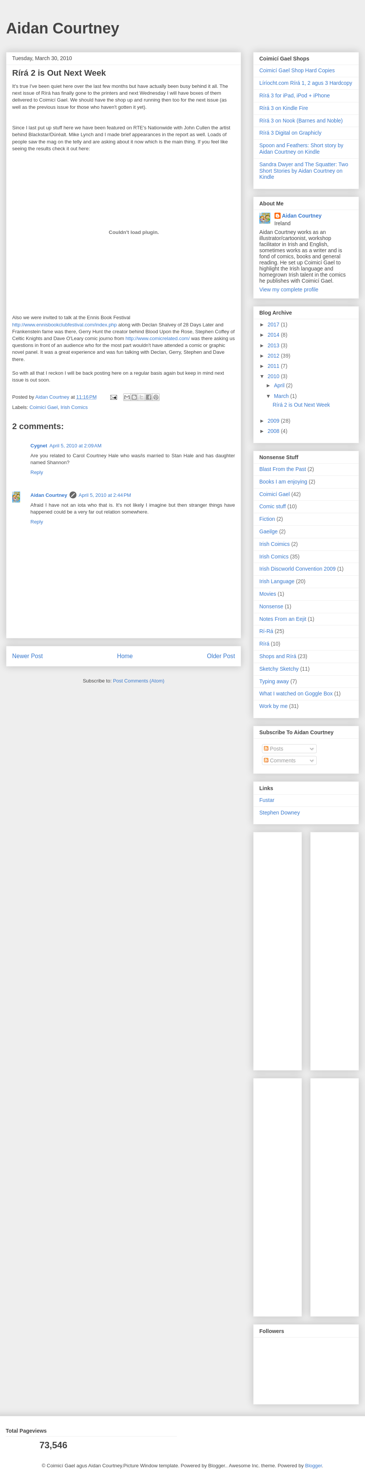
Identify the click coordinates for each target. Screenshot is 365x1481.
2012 (274, 356)
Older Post (221, 656)
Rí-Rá (266, 631)
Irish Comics (74, 407)
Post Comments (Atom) (138, 681)
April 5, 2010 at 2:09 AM (75, 446)
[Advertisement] (282, 949)
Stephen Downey (279, 813)
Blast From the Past (282, 469)
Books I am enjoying (283, 482)
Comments (280, 760)
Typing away (274, 681)
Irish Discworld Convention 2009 (297, 569)
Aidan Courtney (62, 28)
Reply (36, 472)
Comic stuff (272, 506)
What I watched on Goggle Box (296, 693)
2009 (274, 421)
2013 (274, 345)
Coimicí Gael (44, 407)
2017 (274, 324)
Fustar (267, 800)
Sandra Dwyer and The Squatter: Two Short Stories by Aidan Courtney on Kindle (303, 170)
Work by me (273, 706)
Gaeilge (268, 531)
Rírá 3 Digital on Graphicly (290, 133)
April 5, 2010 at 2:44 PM (105, 495)
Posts (273, 749)
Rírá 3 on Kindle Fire (283, 108)
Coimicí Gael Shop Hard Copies (297, 70)
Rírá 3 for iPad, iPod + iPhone (294, 95)
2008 (274, 431)
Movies (267, 594)
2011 (274, 366)
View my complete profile (288, 289)
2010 (274, 376)
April (280, 385)
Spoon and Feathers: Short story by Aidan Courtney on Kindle (301, 148)
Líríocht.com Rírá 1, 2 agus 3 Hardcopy (305, 83)
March (282, 396)
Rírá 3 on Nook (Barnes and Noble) (301, 121)
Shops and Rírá (277, 656)
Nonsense (271, 606)
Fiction (267, 519)
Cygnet (38, 446)
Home (125, 656)
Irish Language (277, 581)
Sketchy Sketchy (279, 669)
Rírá (264, 644)
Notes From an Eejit (282, 619)
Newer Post (27, 656)
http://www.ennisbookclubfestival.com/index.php (64, 325)
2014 (274, 335)
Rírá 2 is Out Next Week (301, 405)
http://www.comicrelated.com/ (157, 338)
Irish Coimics (274, 544)
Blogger (313, 1465)
